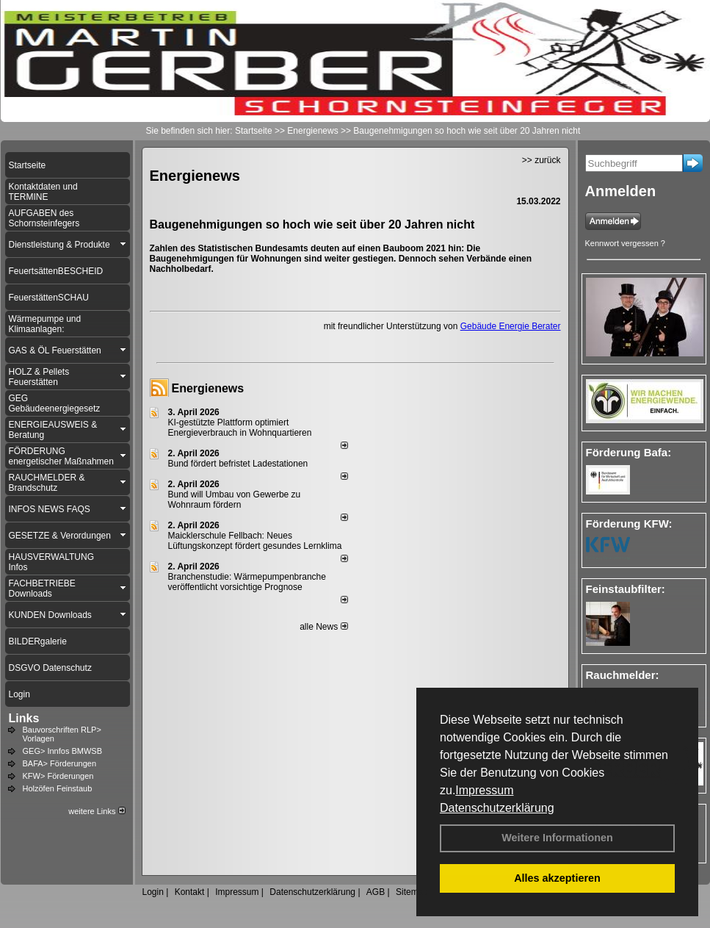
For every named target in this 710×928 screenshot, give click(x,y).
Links (24, 718)
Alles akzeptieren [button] (557, 878)
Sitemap (412, 892)
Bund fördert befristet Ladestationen (238, 463)
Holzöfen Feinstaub (58, 788)
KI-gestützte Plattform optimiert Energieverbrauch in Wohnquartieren (240, 427)
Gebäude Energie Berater (510, 326)
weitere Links (96, 811)
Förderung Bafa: (629, 452)
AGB (375, 892)
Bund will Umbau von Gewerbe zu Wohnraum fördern (234, 499)
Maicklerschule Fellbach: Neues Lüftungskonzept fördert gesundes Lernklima (255, 540)
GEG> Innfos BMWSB (63, 751)
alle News (323, 627)
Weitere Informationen (557, 838)
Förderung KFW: (629, 523)
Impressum (484, 790)
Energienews (208, 388)
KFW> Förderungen (58, 775)
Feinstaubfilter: (625, 589)
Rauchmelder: (622, 675)
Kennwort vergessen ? (625, 243)
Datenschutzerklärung (497, 808)
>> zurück (541, 160)
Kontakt (190, 892)
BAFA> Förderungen (60, 763)
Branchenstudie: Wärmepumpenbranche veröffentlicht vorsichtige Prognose (247, 582)
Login (153, 892)
